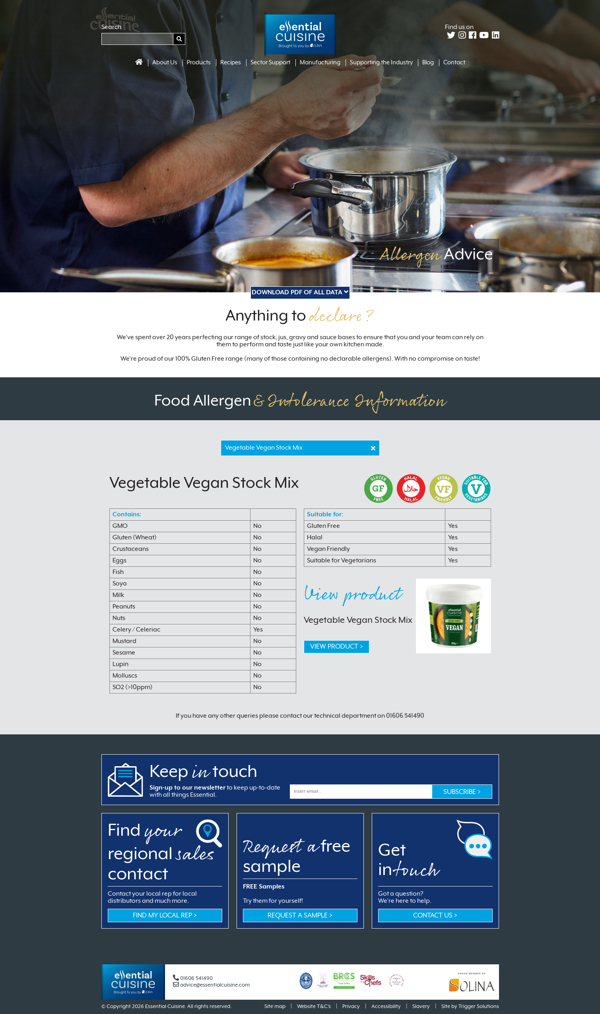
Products (199, 62)
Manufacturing (320, 62)
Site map (274, 1007)
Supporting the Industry (381, 62)
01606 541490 (193, 978)
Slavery (421, 1007)
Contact (454, 62)
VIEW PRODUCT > (336, 647)
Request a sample (300, 915)
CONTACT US (435, 915)
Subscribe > (462, 792)
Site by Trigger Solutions (470, 1007)
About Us (164, 62)
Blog (428, 62)
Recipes (230, 62)
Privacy (351, 1007)
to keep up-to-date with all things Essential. (215, 791)
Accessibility (386, 1007)
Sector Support (270, 62)
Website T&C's (314, 1007)
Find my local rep (165, 915)
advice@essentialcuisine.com (211, 985)
